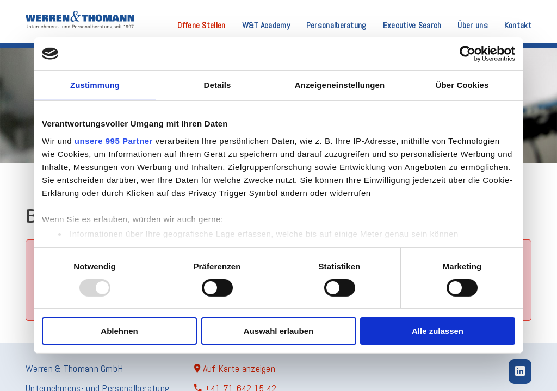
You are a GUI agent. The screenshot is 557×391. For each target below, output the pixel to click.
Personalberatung (336, 26)
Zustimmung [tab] (95, 85)
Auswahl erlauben (278, 331)
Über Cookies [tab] (462, 85)
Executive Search (412, 26)
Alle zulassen (437, 331)
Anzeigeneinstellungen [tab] (340, 85)
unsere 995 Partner (114, 140)
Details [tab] (217, 85)
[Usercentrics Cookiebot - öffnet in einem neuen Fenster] (467, 54)
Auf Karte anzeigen (234, 368)
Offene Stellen (201, 26)
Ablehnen (119, 331)
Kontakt (517, 26)
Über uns (472, 26)
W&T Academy (266, 26)
